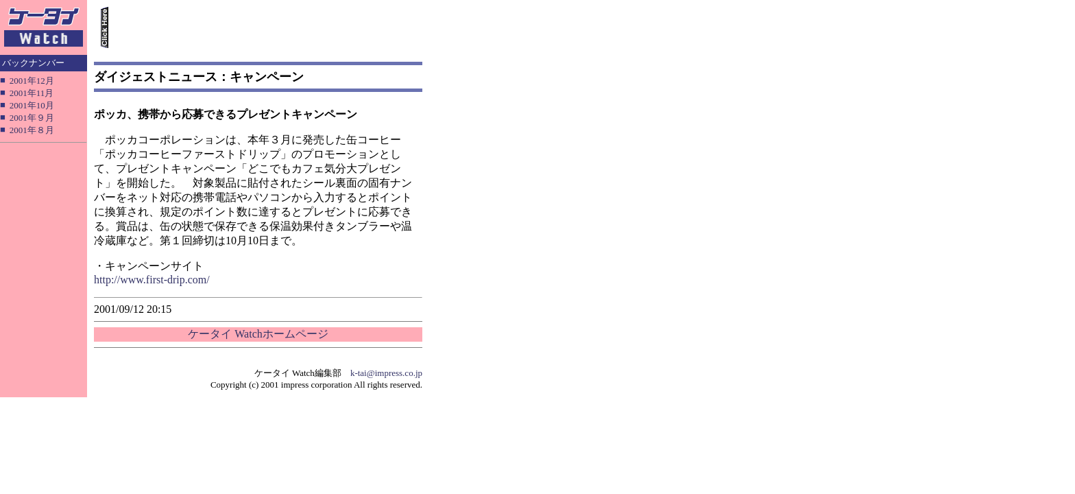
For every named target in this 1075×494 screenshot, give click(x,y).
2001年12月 (32, 80)
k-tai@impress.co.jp (386, 373)
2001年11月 (32, 93)
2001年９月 (32, 118)
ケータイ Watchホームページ (258, 334)
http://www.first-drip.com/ (152, 279)
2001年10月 (32, 105)
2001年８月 (32, 130)
